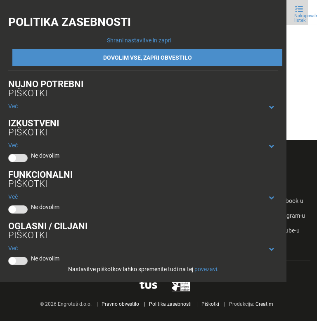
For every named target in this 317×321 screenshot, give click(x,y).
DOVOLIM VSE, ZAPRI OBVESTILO (147, 57)
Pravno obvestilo (120, 304)
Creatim (264, 304)
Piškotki (210, 304)
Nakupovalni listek (301, 18)
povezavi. (206, 269)
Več (13, 106)
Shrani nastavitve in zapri (139, 40)
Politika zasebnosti (170, 304)
